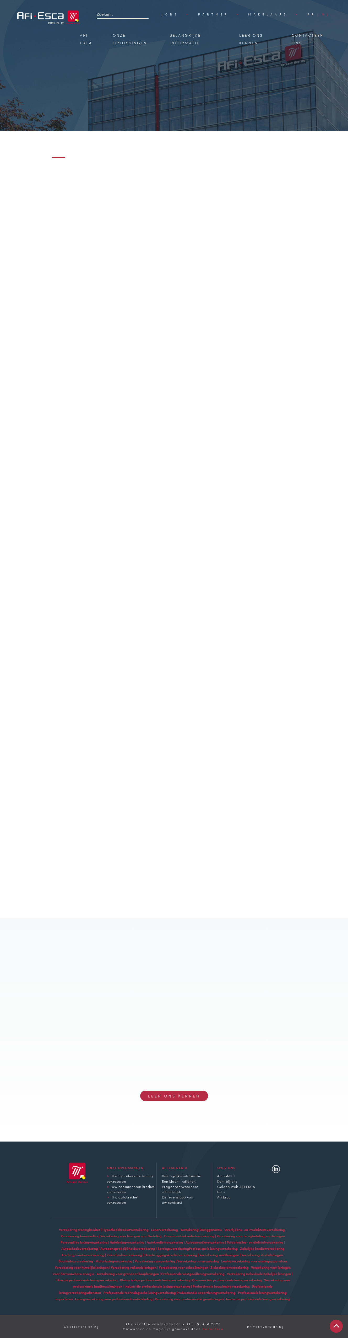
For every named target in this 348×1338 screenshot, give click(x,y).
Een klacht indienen (179, 1181)
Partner (213, 14)
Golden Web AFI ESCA (236, 1186)
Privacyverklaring (265, 1326)
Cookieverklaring (81, 1326)
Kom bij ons (227, 1181)
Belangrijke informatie (181, 1175)
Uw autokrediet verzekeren (123, 1199)
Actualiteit (226, 1175)
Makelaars (268, 14)
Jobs (170, 14)
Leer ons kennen (174, 1096)
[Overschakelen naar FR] (311, 14)
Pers (221, 1191)
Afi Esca (224, 1197)
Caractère (213, 1329)
